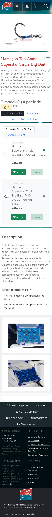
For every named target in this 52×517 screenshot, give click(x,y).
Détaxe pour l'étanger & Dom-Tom (38, 449)
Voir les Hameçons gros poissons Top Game (24, 297)
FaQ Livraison (34, 441)
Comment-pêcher (35, 468)
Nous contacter (8, 436)
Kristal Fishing (34, 478)
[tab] (19, 129)
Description (32, 113)
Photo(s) (9, 119)
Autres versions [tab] (15, 135)
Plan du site (7, 438)
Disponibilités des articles (39, 445)
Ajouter (18, 172)
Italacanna (32, 474)
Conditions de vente (36, 437)
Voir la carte (7, 484)
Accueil (41, 405)
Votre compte (26, 411)
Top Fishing (9, 505)
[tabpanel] (26, 181)
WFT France (33, 483)
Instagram (38, 418)
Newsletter (26, 424)
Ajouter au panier (12, 113)
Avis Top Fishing (29, 119)
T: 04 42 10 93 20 (9, 441)
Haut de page (17, 405)
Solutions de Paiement (38, 455)
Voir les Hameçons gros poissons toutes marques (25, 306)
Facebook (14, 418)
